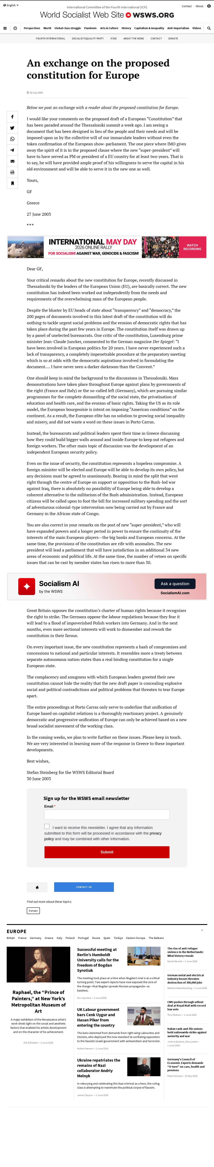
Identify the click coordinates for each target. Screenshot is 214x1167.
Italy (59, 938)
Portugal (83, 938)
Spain (106, 938)
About (199, 6)
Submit (107, 852)
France (22, 938)
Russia (96, 938)
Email (48, 806)
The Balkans (156, 938)
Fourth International (50, 38)
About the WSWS (134, 38)
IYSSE (114, 38)
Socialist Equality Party (88, 38)
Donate (173, 38)
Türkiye (118, 938)
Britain (11, 938)
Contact (187, 6)
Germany (35, 938)
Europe (33, 910)
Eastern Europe (135, 938)
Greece (49, 938)
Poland (70, 938)
